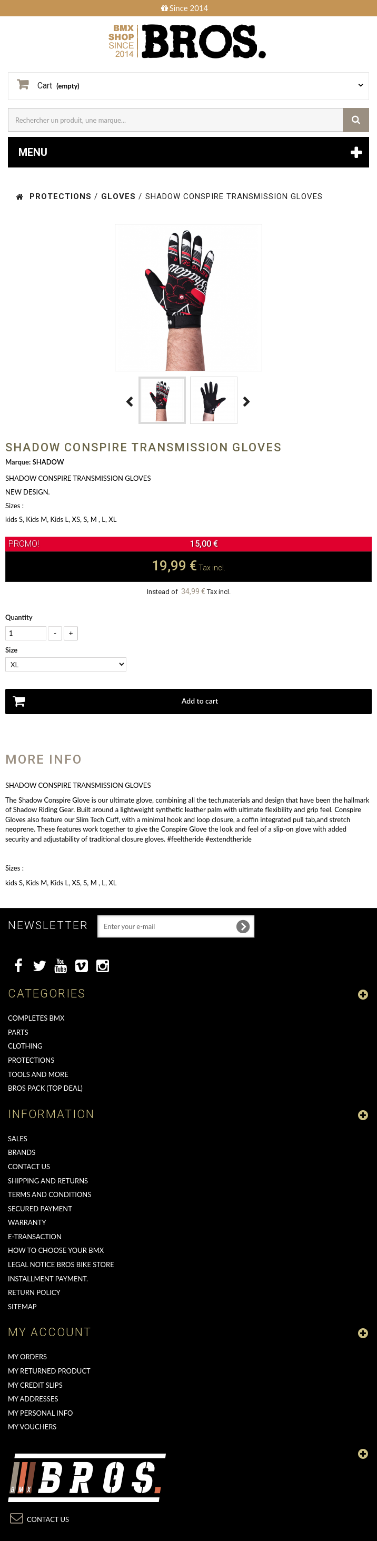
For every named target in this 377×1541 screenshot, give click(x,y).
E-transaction (35, 1236)
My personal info (40, 1413)
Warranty (27, 1222)
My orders (27, 1356)
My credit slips (35, 1385)
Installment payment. (48, 1279)
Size (12, 650)
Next (247, 402)
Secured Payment (40, 1208)
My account (50, 1332)
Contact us (29, 1166)
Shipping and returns (48, 1181)
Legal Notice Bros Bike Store (61, 1264)
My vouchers (32, 1427)
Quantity (19, 617)
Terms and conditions (49, 1194)
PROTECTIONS (31, 1060)
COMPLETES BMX (36, 1018)
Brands (21, 1152)
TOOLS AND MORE (38, 1074)
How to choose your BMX (56, 1250)
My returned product (49, 1371)
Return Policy (34, 1292)
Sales (17, 1138)
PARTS (18, 1032)
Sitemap (22, 1306)
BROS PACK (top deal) (45, 1088)
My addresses (33, 1399)
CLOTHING (25, 1046)
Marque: (18, 462)
